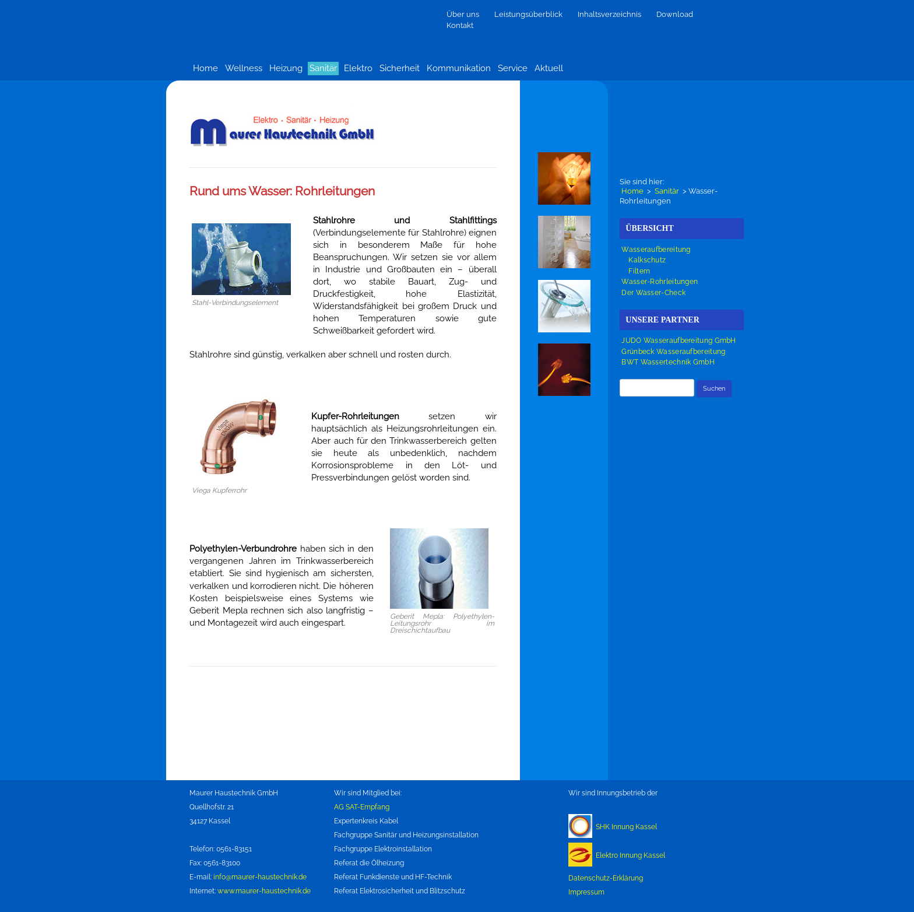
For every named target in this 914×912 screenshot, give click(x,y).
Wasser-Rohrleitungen (659, 282)
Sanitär (323, 68)
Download (674, 14)
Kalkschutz (647, 260)
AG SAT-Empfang (361, 807)
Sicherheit (399, 68)
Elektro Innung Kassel (630, 855)
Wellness (243, 68)
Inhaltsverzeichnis (609, 14)
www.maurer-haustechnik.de (264, 891)
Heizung (286, 68)
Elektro (358, 68)
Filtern (639, 271)
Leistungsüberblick (528, 14)
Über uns (463, 14)
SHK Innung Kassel (626, 827)
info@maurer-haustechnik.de (260, 877)
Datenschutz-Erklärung (605, 878)
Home (205, 68)
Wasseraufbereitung (655, 249)
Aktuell (549, 68)
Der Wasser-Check (653, 293)
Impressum (586, 892)
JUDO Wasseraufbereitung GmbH (678, 340)
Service (513, 68)
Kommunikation (459, 68)
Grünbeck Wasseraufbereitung (673, 352)
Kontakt (460, 25)
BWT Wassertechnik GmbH (668, 362)
